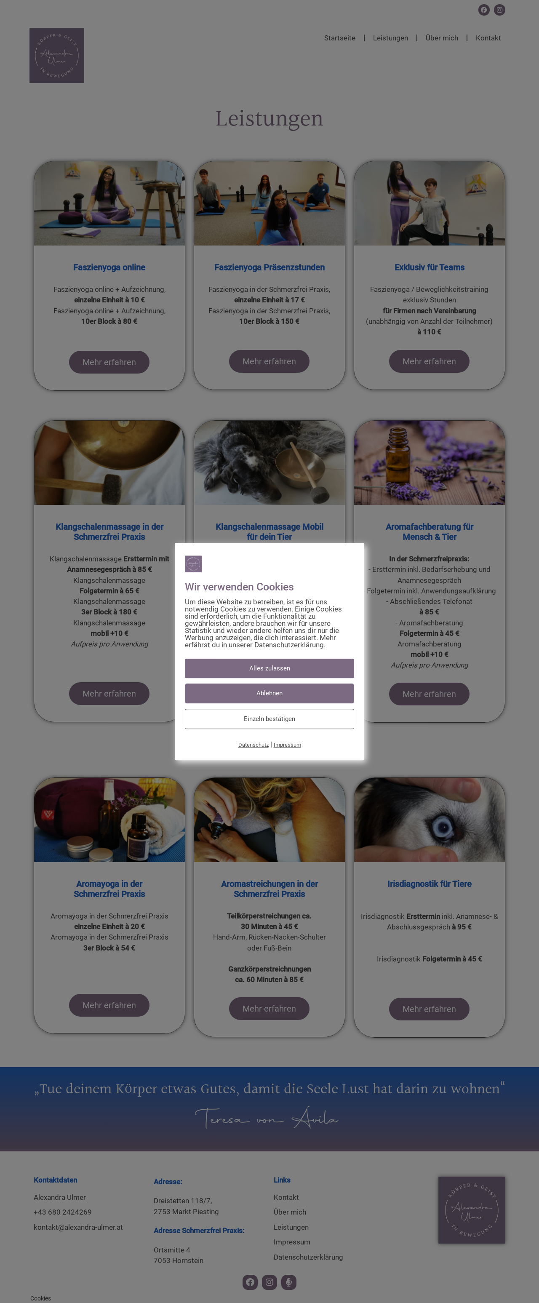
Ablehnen (269, 693)
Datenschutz (253, 745)
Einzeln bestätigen (269, 719)
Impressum (287, 745)
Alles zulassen (269, 668)
